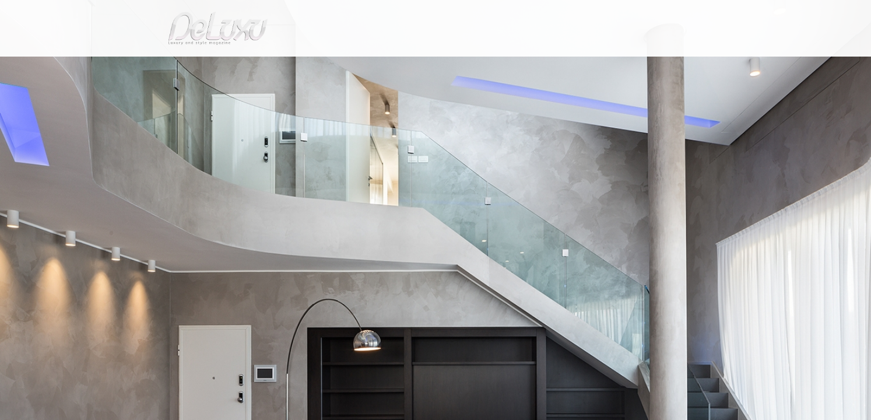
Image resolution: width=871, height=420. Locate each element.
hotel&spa (584, 66)
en (698, 14)
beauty (433, 66)
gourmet (692, 66)
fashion (484, 66)
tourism (642, 66)
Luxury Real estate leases (278, 95)
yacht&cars (531, 66)
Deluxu (169, 95)
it (660, 14)
